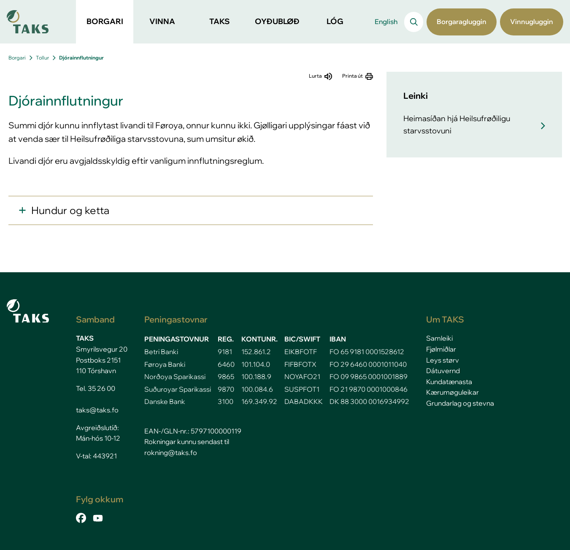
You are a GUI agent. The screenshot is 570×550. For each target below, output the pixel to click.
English (386, 21)
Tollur (42, 57)
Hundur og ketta (70, 210)
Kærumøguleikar (452, 392)
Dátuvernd (443, 370)
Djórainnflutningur (81, 57)
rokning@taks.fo (170, 452)
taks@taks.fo (97, 410)
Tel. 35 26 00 (95, 388)
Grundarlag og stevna (460, 403)
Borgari (17, 57)
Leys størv (442, 360)
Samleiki (439, 338)
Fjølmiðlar (441, 349)
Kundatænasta (449, 381)
